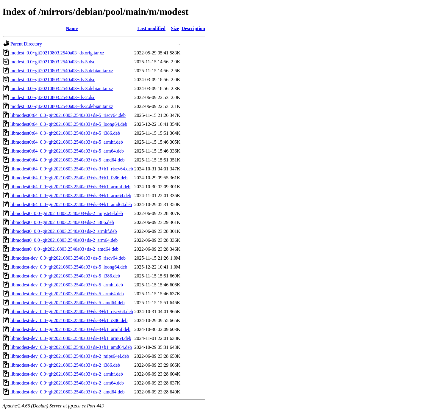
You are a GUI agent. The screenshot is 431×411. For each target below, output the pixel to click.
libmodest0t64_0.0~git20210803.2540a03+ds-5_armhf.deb (66, 142)
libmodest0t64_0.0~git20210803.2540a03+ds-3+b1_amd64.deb (71, 204)
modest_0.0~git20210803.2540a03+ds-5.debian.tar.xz (61, 70)
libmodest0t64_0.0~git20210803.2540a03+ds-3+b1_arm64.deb (70, 195)
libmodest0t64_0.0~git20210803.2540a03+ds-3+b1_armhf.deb (70, 186)
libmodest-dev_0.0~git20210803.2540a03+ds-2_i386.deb (65, 365)
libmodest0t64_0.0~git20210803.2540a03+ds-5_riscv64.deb (68, 115)
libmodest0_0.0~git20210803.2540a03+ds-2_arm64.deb (64, 240)
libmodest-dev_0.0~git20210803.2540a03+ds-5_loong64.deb (68, 266)
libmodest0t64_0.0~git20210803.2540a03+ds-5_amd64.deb (67, 159)
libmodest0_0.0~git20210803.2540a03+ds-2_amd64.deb (64, 249)
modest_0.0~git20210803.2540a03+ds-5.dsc (52, 61)
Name (72, 28)
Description (193, 28)
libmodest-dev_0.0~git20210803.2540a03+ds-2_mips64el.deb (69, 356)
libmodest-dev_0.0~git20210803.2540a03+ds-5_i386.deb (65, 275)
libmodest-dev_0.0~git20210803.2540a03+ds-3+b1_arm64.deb (70, 338)
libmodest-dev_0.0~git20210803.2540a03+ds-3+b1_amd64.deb (71, 347)
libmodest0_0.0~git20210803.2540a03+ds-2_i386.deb (62, 222)
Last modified (151, 28)
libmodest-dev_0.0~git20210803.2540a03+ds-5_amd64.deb (67, 302)
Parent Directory (26, 43)
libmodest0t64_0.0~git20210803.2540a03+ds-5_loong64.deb (68, 124)
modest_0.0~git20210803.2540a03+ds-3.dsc (52, 79)
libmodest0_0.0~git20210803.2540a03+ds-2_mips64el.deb (66, 213)
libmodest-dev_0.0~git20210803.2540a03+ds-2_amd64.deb (67, 391)
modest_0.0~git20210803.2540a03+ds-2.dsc (52, 97)
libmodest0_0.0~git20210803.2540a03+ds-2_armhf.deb (63, 231)
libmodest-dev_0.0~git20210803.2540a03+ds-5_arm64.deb (67, 293)
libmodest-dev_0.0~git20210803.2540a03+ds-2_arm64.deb (67, 382)
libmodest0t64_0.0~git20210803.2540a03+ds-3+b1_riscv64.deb (71, 168)
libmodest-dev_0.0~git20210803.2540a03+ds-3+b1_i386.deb (68, 320)
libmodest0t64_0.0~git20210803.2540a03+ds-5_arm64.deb (67, 150)
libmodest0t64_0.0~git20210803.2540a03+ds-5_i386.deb (65, 133)
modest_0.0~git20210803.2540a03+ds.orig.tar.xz (57, 52)
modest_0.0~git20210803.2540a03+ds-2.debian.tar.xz (61, 106)
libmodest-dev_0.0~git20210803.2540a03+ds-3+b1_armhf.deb (70, 329)
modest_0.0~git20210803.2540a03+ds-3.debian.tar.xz (61, 88)
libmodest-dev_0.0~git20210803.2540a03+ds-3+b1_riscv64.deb (71, 311)
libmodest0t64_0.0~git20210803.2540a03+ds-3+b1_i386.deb (68, 177)
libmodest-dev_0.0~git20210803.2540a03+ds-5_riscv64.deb (68, 258)
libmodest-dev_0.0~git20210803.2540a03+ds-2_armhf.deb (66, 374)
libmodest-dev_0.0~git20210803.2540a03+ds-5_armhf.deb (66, 284)
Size (175, 28)
